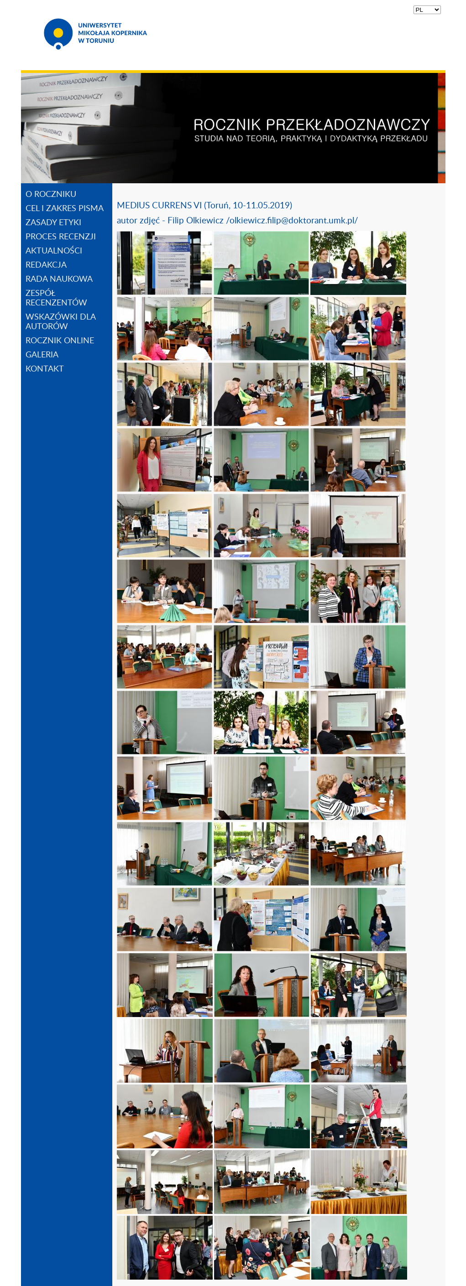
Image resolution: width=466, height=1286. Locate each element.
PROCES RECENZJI (61, 237)
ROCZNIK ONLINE (60, 341)
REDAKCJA (46, 265)
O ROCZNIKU (51, 195)
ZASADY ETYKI (53, 223)
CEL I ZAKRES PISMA (65, 209)
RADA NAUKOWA (59, 279)
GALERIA (42, 355)
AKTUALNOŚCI (54, 251)
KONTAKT (45, 369)
